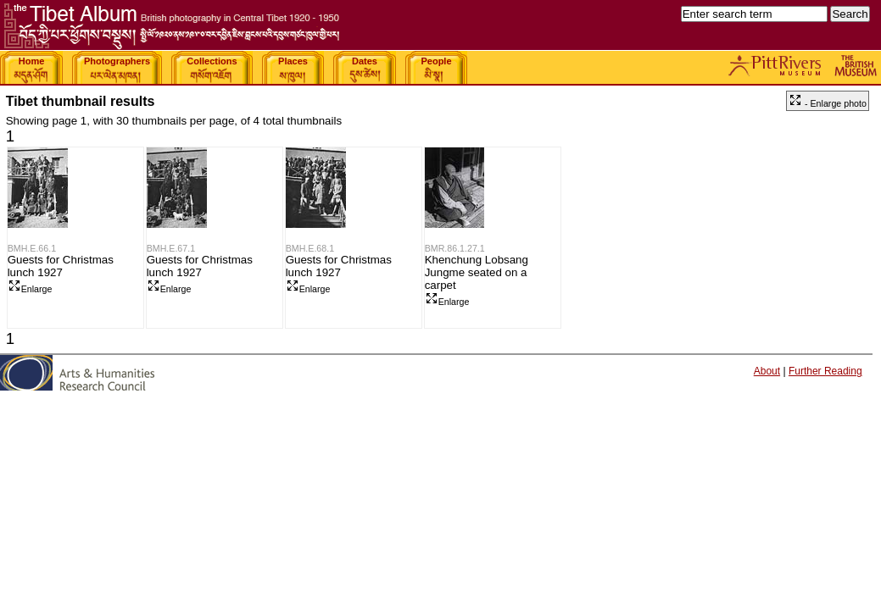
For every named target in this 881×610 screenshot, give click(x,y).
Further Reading (825, 371)
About (767, 371)
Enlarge (30, 289)
